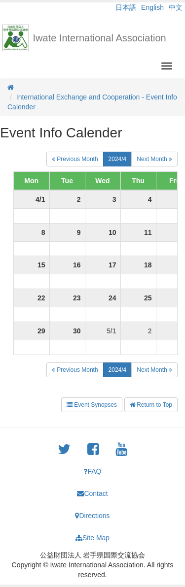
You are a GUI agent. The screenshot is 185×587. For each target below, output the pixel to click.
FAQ (92, 471)
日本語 (125, 7)
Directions (92, 516)
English (152, 7)
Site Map (92, 538)
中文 (176, 7)
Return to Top (151, 404)
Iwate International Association (99, 38)
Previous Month (75, 159)
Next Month (154, 159)
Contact (92, 493)
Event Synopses (92, 404)
